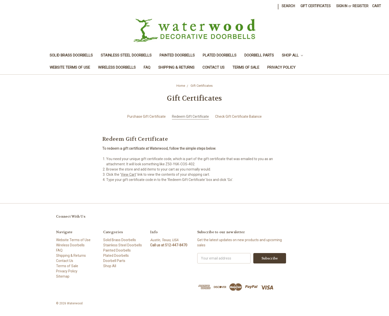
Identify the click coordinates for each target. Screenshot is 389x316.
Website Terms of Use (70, 67)
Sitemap (62, 276)
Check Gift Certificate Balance (238, 116)
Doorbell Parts (259, 55)
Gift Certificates (315, 6)
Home (180, 85)
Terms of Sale (245, 67)
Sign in (341, 6)
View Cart (128, 174)
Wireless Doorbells (117, 67)
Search (288, 6)
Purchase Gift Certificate (146, 116)
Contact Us (213, 67)
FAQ (147, 67)
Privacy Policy (281, 67)
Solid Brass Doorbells (71, 55)
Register (360, 6)
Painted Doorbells (177, 55)
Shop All (292, 55)
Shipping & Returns (176, 67)
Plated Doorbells (219, 55)
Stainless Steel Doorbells (126, 55)
